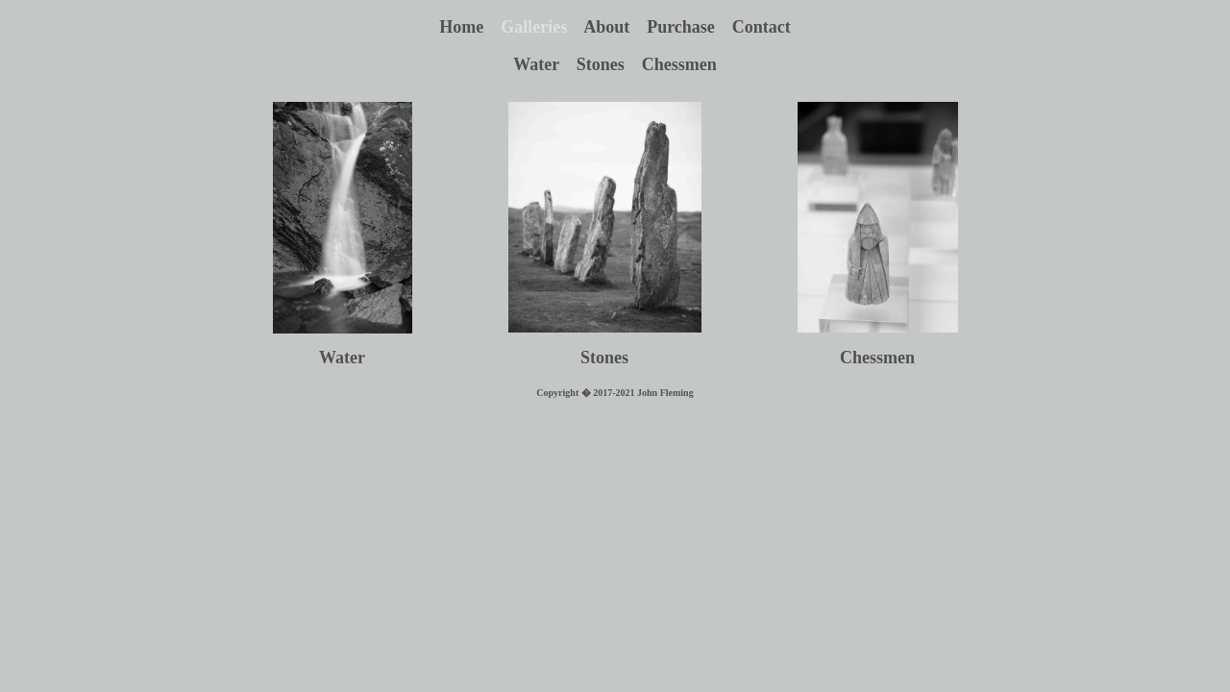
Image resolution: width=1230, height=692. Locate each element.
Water (545, 64)
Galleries (542, 27)
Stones (609, 64)
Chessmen (679, 64)
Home (470, 27)
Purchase (689, 27)
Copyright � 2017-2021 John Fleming (614, 392)
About (615, 27)
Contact (761, 27)
